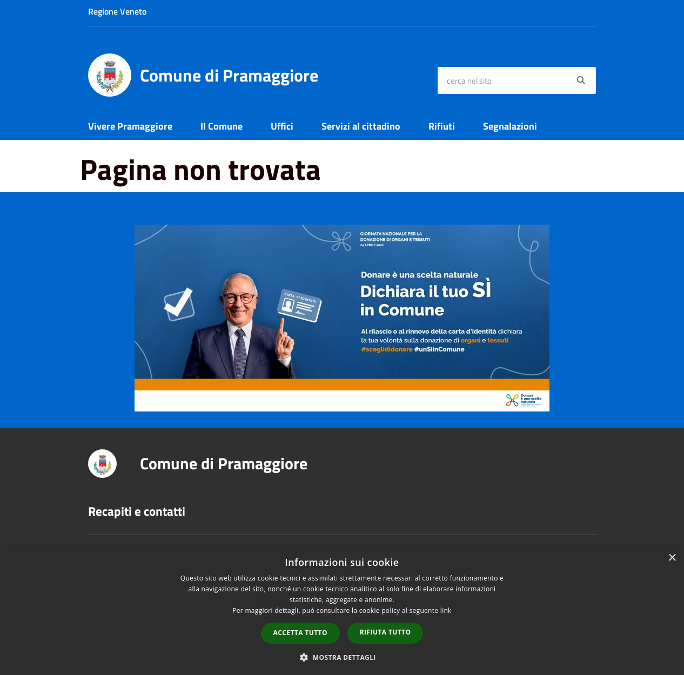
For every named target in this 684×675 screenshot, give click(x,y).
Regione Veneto (117, 11)
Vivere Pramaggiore (130, 126)
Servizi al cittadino (360, 126)
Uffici (282, 126)
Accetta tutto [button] (300, 632)
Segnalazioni (510, 126)
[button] (342, 657)
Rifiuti (441, 126)
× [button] (672, 558)
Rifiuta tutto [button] (385, 632)
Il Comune (221, 126)
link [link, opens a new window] (446, 610)
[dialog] (342, 610)
